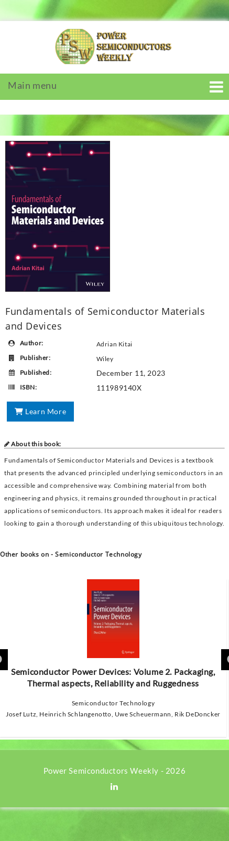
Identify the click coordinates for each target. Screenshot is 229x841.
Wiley (105, 359)
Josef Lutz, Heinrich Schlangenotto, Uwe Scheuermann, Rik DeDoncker (113, 714)
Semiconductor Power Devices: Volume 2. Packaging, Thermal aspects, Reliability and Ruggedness (113, 633)
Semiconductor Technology (113, 703)
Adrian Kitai (114, 344)
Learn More (40, 411)
